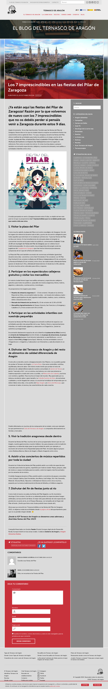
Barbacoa (96, 160)
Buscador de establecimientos (40, 2)
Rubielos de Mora (79, 203)
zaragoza (32, 545)
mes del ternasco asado (81, 190)
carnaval (92, 162)
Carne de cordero (79, 165)
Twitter (41, 678)
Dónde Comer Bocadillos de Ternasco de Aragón (52, 655)
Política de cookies (27, 680)
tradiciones (77, 223)
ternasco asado (79, 213)
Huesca (76, 188)
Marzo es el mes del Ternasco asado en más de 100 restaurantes (90, 245)
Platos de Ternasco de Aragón (80, 653)
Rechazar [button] (97, 685)
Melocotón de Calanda (51, 373)
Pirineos (76, 198)
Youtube (41, 680)
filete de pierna (78, 180)
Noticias (40, 95)
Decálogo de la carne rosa (84, 129)
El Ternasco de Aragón (30, 14)
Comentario (16, 589)
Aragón (76, 160)
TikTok (41, 673)
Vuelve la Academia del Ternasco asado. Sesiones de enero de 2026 (90, 265)
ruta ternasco (78, 208)
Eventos (77, 14)
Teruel (88, 218)
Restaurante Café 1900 (80, 200)
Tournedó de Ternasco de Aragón (84, 220)
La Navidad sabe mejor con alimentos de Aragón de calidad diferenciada (90, 275)
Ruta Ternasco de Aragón (84, 145)
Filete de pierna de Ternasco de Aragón (86, 182)
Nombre (15, 608)
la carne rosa (84, 188)
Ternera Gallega (79, 218)
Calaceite (85, 162)
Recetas (57, 14)
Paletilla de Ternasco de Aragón (84, 195)
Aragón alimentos (81, 117)
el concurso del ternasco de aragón (85, 175)
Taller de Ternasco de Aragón (83, 210)
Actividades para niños (90, 157)
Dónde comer (67, 14)
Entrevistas (79, 131)
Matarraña (93, 188)
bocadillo (77, 162)
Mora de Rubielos (79, 193)
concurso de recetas (80, 172)
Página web (16, 625)
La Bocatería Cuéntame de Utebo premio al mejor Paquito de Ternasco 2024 (52, 659)
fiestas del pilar (16, 545)
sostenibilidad (89, 208)
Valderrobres (87, 223)
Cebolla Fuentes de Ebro (46, 378)
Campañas (78, 120)
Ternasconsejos (80, 148)
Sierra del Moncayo (54, 383)
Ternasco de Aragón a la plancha (84, 215)
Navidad (88, 193)
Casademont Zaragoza (25, 248)
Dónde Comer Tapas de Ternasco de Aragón (17, 655)
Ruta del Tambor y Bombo (81, 205)
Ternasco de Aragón (54, 10)
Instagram (42, 671)
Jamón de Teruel (56, 369)
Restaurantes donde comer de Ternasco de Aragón (86, 655)
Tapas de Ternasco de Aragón (13, 653)
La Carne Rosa (36, 364)
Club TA (77, 126)
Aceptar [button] (84, 685)
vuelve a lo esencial (80, 225)
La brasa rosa (79, 137)
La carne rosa (46, 14)
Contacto (55, 2)
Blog (84, 14)
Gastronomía (78, 185)
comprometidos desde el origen (84, 170)
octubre (25, 545)
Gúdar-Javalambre (89, 185)
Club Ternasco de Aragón (28, 671)
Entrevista (77, 177)
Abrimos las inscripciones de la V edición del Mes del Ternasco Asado (90, 255)
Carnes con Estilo (81, 123)
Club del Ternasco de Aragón (18, 2)
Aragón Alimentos (85, 160)
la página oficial (45, 509)
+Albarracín (77, 157)
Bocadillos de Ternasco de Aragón (48, 653)
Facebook (42, 676)
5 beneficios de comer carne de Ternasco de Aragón (20, 658)
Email (14, 616)
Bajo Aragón (40, 383)
